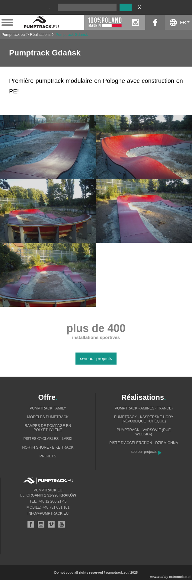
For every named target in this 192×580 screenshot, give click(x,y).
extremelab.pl (179, 576)
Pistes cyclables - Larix (47, 439)
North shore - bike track (47, 447)
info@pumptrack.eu (48, 513)
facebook (155, 22)
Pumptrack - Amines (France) (144, 408)
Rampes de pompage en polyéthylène (48, 428)
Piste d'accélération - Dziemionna (143, 443)
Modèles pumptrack (48, 417)
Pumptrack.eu (13, 35)
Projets (48, 456)
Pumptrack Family (48, 408)
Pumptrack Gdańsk (72, 35)
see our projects (96, 358)
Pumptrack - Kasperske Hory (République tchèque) (144, 419)
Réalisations (40, 35)
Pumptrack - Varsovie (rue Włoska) (144, 432)
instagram (135, 22)
